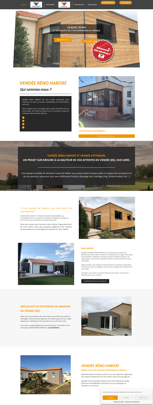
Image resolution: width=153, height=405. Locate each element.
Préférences (142, 397)
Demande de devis (106, 136)
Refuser (126, 397)
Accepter (110, 397)
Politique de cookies (118, 401)
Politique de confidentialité (132, 401)
